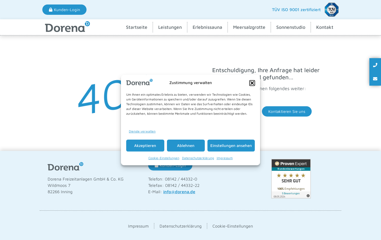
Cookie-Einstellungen (163, 158)
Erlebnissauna (207, 27)
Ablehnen (185, 145)
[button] (252, 83)
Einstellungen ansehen (231, 145)
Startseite (136, 27)
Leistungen (170, 27)
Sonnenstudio (290, 27)
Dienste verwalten (142, 131)
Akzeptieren (145, 145)
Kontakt (324, 27)
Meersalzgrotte (249, 27)
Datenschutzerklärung (198, 158)
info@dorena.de (179, 191)
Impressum (225, 158)
